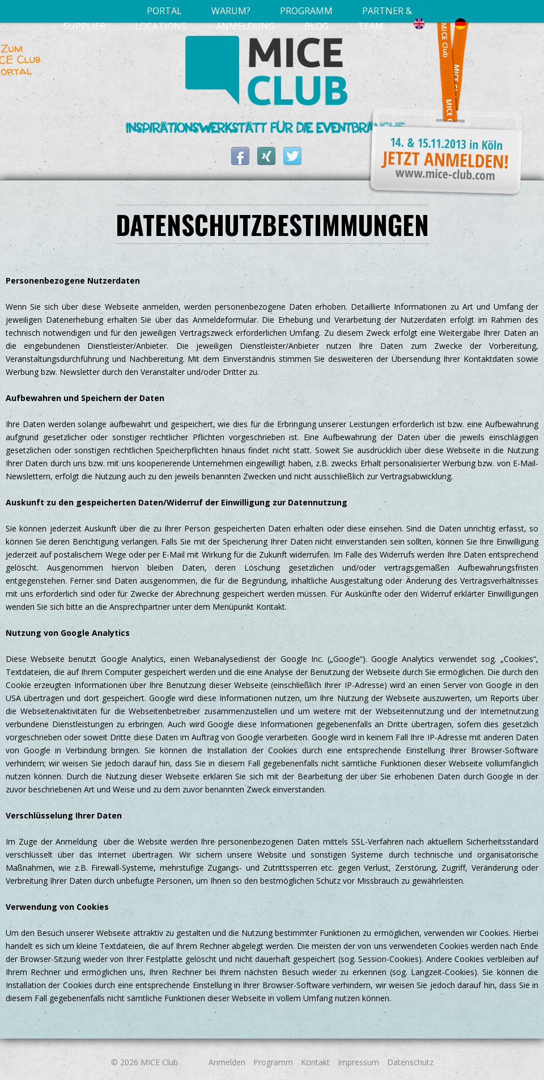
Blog (316, 26)
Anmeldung (245, 26)
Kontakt (315, 1062)
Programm (273, 1062)
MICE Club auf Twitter (292, 156)
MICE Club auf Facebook (240, 156)
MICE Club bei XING (266, 156)
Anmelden (227, 1062)
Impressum (358, 1062)
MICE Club (159, 1062)
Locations (160, 26)
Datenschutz (410, 1062)
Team (371, 26)
